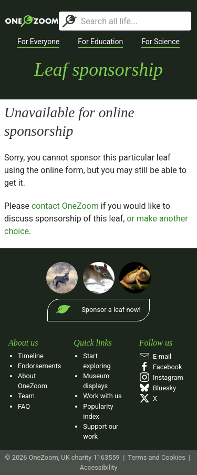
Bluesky (157, 388)
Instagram (161, 377)
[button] (38, 42)
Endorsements (39, 366)
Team (26, 396)
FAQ (24, 406)
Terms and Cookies (156, 457)
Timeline (31, 356)
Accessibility (99, 467)
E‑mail (155, 356)
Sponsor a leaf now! (110, 310)
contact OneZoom (65, 206)
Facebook (160, 367)
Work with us (102, 396)
